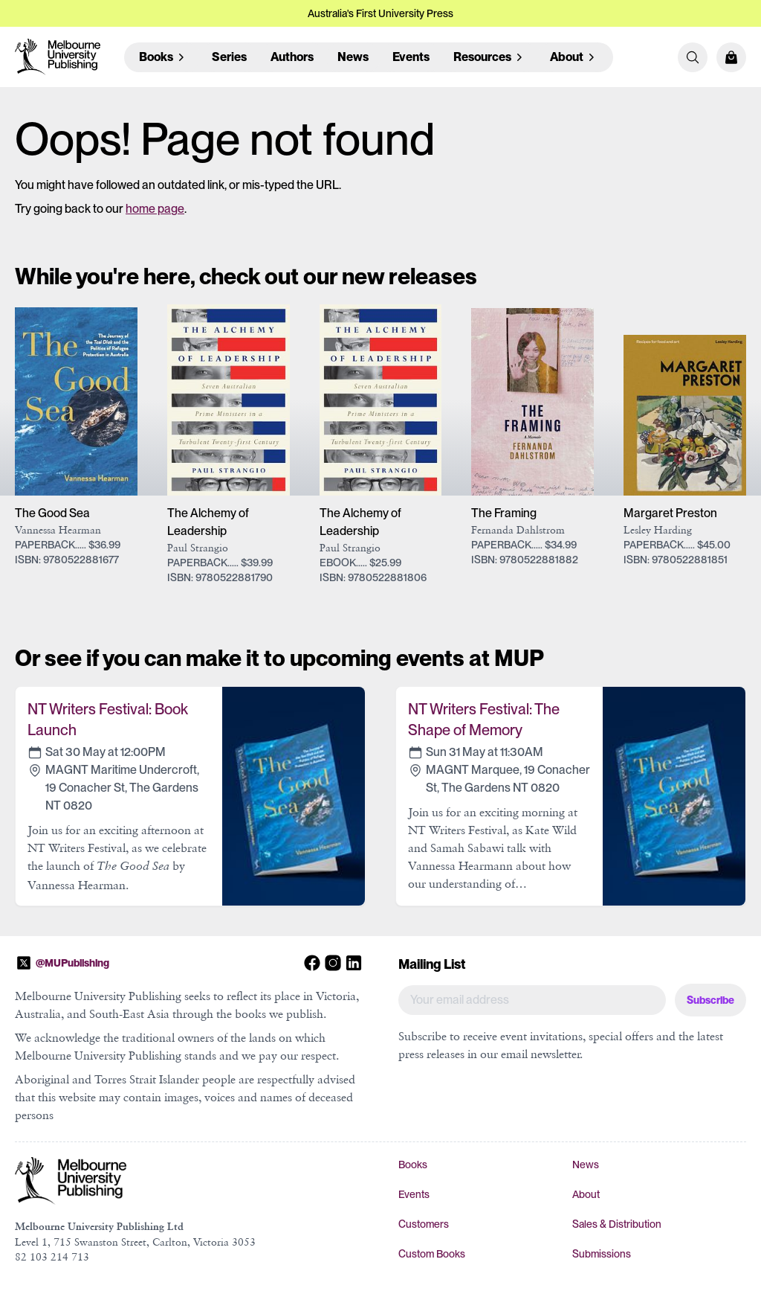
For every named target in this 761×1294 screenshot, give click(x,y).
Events (411, 57)
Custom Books (431, 1254)
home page (155, 209)
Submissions (601, 1254)
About (586, 1194)
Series (229, 57)
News (353, 57)
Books (412, 1164)
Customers (423, 1224)
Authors (292, 57)
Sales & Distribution (616, 1224)
